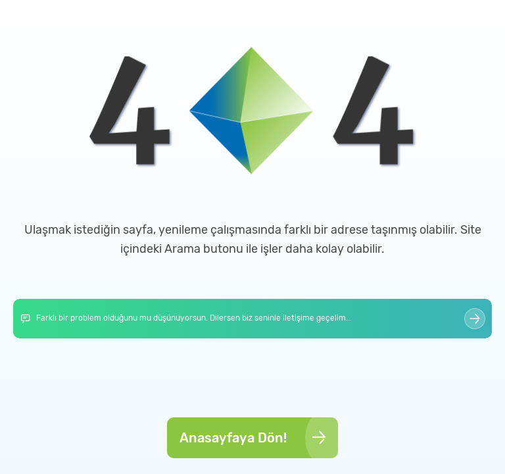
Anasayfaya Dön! (253, 438)
